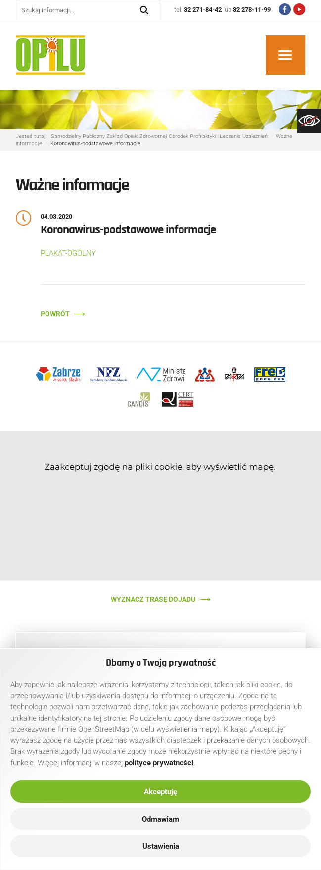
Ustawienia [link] (160, 846)
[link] (309, 121)
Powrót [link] (55, 314)
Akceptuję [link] (160, 791)
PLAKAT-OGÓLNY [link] (68, 253)
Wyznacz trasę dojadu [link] (153, 599)
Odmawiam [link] (160, 819)
